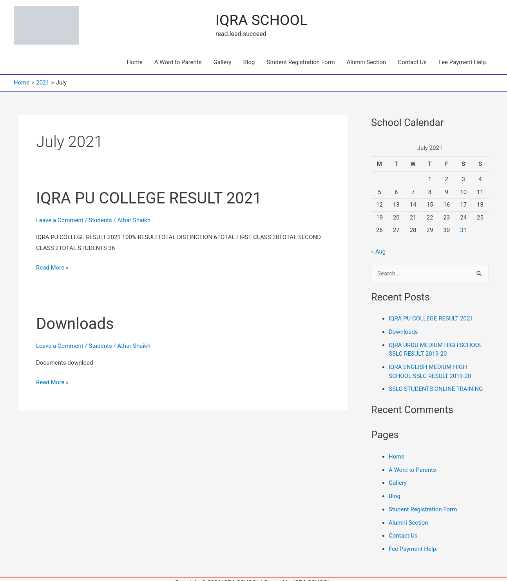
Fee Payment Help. (462, 55)
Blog (249, 55)
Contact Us (412, 55)
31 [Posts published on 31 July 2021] (463, 223)
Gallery (223, 55)
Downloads (75, 317)
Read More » (52, 259)
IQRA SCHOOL (118, 16)
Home (134, 55)
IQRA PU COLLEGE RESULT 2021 (149, 191)
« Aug (378, 244)
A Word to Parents (178, 55)
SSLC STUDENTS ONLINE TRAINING (436, 381)
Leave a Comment (59, 213)
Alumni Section (366, 55)
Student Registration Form (300, 55)
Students (100, 213)
